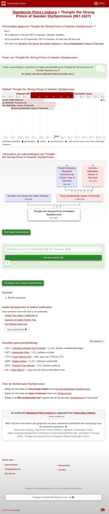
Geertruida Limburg (84, 413)
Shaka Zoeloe (19, 361)
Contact (62, 470)
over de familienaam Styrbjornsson (72, 389)
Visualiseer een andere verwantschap (23, 283)
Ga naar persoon (53, 257)
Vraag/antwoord (13, 469)
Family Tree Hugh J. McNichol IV (21, 315)
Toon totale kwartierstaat (16, 232)
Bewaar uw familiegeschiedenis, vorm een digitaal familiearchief (53, 488)
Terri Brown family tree (16, 324)
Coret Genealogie (11, 510)
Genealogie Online (16, 3)
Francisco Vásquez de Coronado (28, 348)
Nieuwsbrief (64, 465)
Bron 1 (7, 31)
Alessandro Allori (20, 352)
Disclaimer (10, 473)
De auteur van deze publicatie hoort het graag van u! (47, 73)
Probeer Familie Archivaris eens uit (53, 497)
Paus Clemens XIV (21, 357)
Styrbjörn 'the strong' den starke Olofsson (39, 43)
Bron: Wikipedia (95, 341)
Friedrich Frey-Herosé (23, 365)
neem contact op (56, 416)
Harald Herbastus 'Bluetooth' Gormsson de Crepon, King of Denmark (67, 174)
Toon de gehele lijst (17, 329)
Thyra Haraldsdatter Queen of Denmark (84, 43)
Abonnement (11, 465)
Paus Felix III (17, 370)
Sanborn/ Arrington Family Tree (20, 320)
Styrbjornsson (64, 393)
